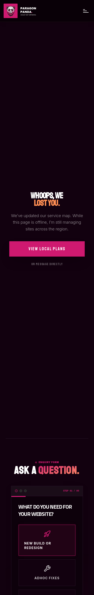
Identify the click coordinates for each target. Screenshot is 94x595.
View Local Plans (47, 249)
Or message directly (47, 264)
